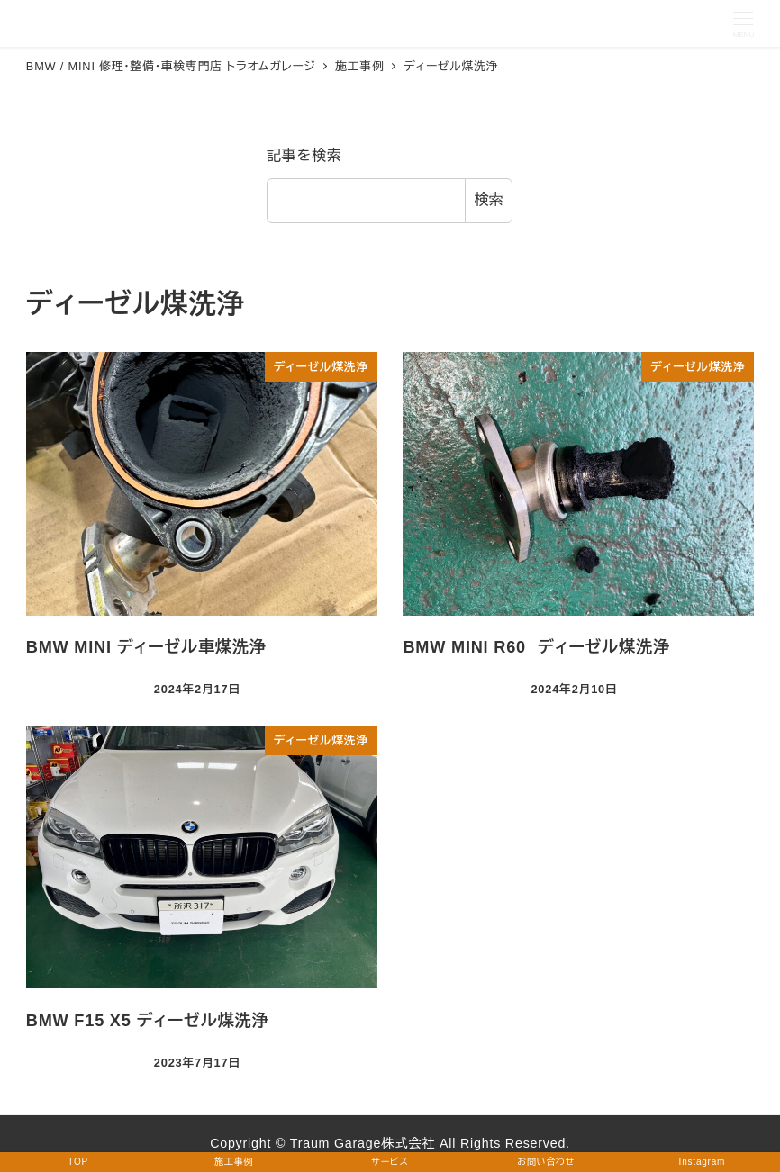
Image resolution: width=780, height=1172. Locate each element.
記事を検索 (304, 155)
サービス (389, 1162)
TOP (78, 1162)
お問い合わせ (546, 1162)
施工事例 (233, 1162)
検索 (489, 199)
